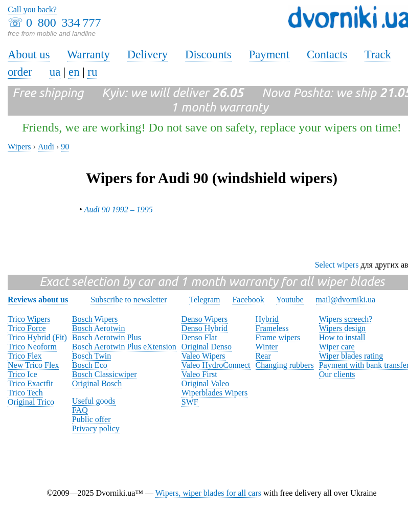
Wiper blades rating (351, 355)
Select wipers (337, 264)
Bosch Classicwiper (104, 374)
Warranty (88, 54)
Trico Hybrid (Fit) (37, 337)
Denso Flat (199, 337)
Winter (267, 346)
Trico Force (27, 328)
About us (29, 54)
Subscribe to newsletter (128, 299)
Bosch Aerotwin (98, 328)
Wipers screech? (346, 319)
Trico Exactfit (30, 383)
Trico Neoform (32, 346)
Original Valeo (205, 383)
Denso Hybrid (205, 328)
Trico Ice (22, 374)
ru (92, 71)
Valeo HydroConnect (216, 365)
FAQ (80, 410)
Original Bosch (97, 383)
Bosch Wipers (95, 319)
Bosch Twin (91, 355)
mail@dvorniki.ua (346, 299)
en (74, 71)
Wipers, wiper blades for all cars (208, 493)
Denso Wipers (205, 319)
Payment (269, 54)
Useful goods (94, 400)
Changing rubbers (285, 365)
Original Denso (207, 346)
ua (55, 71)
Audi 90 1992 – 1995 (118, 209)
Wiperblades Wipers (214, 392)
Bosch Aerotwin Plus (106, 337)
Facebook (248, 299)
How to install (342, 337)
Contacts (327, 54)
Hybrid (267, 319)
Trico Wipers (29, 319)
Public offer (91, 419)
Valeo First (199, 374)
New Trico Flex (33, 365)
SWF (190, 401)
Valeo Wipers (203, 355)
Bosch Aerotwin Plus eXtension (124, 346)
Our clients (337, 374)
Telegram (204, 299)
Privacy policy (96, 428)
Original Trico (31, 401)
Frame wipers (278, 337)
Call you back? (32, 9)
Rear (263, 355)
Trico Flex (25, 355)
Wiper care (337, 346)
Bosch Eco (89, 365)
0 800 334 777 (63, 22)
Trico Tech (25, 392)
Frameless (272, 328)
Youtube (290, 299)
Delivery (147, 54)
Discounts (208, 54)
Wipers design (342, 328)
